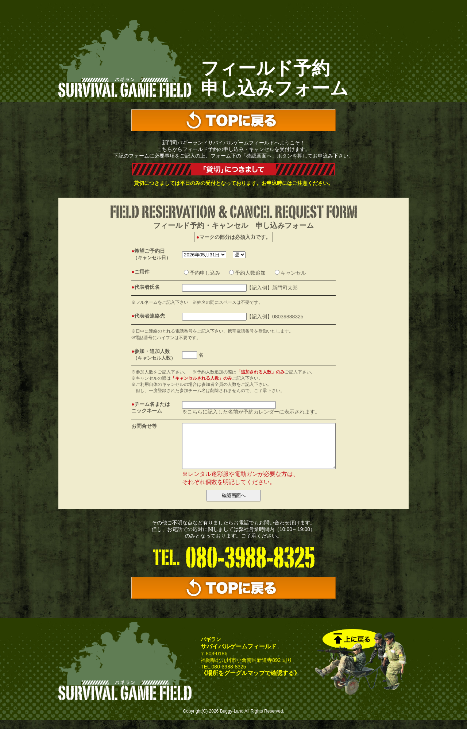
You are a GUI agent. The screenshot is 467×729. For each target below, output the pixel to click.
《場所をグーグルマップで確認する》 (250, 682)
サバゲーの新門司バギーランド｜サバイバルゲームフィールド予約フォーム (125, 59)
